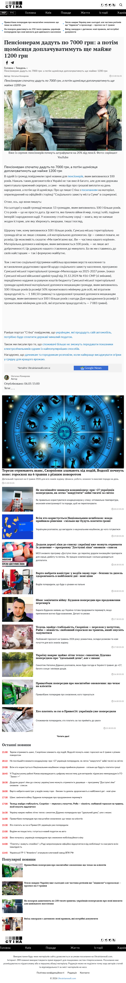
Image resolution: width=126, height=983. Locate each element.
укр (4, 13)
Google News (91, 368)
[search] (121, 5)
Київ (48, 12)
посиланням (89, 190)
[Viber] (18, 62)
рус (12, 13)
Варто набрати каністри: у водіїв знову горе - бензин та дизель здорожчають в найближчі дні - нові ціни (63, 791)
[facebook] (101, 4)
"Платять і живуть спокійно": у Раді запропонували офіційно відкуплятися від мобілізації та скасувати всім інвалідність (64, 845)
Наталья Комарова (20, 76)
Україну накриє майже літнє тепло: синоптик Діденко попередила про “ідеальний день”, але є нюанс (61, 812)
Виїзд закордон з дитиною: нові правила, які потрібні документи (92, 30)
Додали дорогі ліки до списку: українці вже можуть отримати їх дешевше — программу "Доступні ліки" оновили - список (62, 784)
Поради (66, 12)
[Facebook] (7, 62)
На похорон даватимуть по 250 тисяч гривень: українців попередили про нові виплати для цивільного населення (32, 30)
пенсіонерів (75, 176)
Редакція (72, 973)
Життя (85, 12)
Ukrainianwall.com (67, 978)
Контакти (84, 973)
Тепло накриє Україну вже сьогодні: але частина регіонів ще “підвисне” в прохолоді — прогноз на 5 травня (93, 23)
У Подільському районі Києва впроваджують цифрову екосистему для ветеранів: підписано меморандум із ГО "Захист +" (66, 775)
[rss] (113, 4)
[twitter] (109, 4)
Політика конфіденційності (50, 973)
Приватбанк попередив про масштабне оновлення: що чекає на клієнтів (31, 23)
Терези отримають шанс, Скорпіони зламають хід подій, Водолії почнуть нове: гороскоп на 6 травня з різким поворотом (65, 753)
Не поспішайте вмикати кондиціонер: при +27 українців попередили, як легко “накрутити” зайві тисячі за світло (66, 761)
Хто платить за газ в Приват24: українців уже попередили (39, 825)
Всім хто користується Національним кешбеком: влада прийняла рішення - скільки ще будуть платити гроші (65, 767)
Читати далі (63, 736)
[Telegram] (12, 62)
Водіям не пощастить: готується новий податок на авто (38, 831)
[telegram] (105, 4)
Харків (121, 12)
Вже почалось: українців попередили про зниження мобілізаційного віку (46, 838)
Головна (30, 12)
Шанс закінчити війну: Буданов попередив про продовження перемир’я (46, 797)
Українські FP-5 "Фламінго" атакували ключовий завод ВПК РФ (42, 853)
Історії (103, 12)
